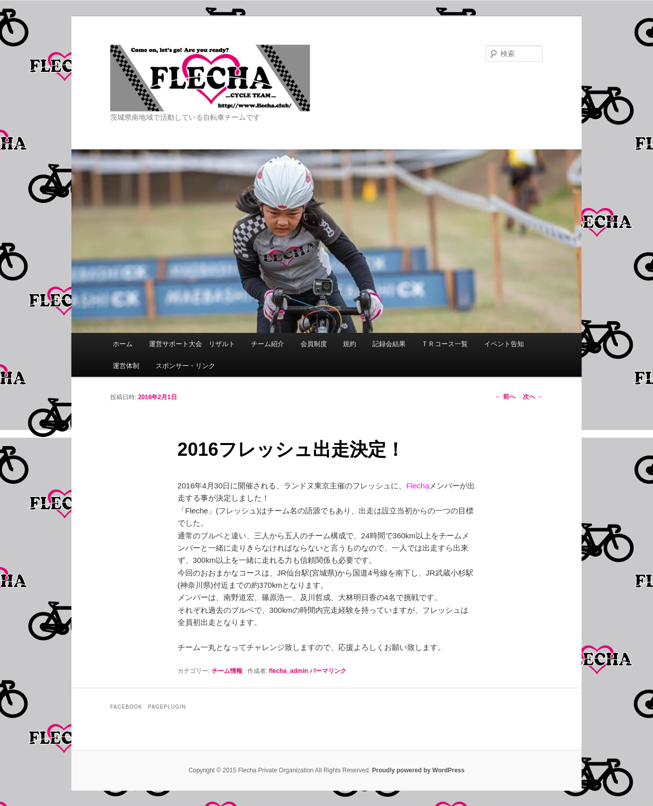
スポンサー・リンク (185, 366)
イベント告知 (504, 344)
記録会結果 (389, 344)
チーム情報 (227, 670)
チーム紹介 (267, 344)
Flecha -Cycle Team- (257, 78)
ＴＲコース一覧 (444, 344)
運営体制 (126, 366)
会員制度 (313, 344)
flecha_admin (288, 670)
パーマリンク (328, 670)
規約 (349, 344)
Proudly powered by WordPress (418, 770)
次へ (533, 396)
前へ (505, 396)
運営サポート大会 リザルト (192, 344)
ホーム (123, 344)
